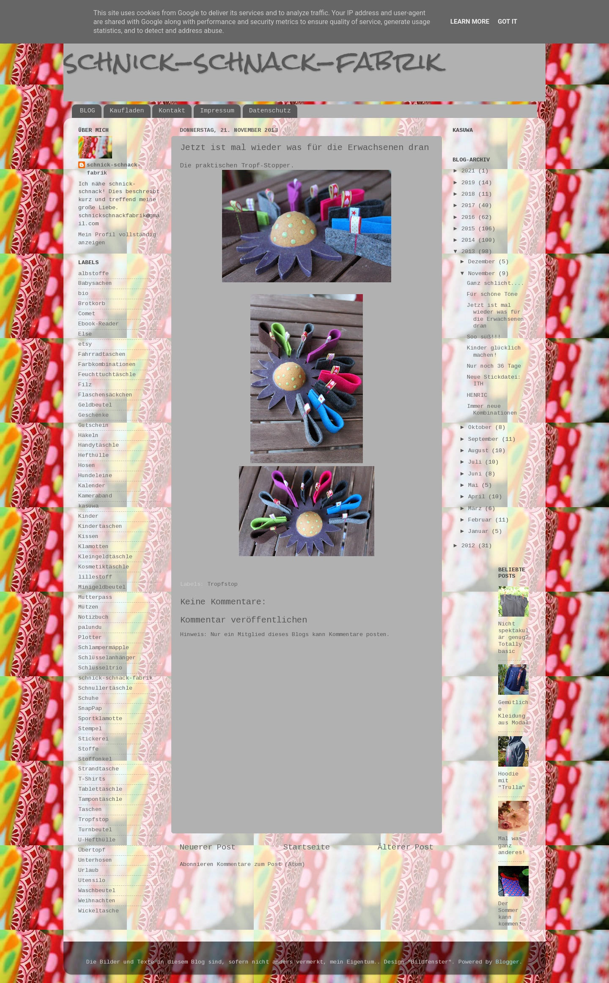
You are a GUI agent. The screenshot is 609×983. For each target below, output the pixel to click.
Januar (480, 531)
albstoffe (93, 273)
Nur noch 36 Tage (494, 366)
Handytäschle (98, 445)
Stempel (90, 729)
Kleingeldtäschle (105, 557)
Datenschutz (270, 111)
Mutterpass (95, 597)
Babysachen (95, 283)
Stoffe (88, 749)
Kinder (88, 516)
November (483, 273)
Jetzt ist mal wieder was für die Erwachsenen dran (495, 315)
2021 (469, 171)
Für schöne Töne (492, 294)
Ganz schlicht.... (495, 283)
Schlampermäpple (103, 647)
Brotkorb (91, 303)
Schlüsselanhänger (107, 658)
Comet (86, 314)
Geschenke (93, 415)
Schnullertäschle (105, 688)
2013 (469, 251)
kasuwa (88, 506)
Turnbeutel (95, 830)
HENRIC (477, 395)
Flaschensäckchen (105, 395)
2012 (469, 546)
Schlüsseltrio (100, 668)
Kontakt (172, 111)
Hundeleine (95, 475)
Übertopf (91, 850)
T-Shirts (91, 779)
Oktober (481, 427)
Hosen (86, 465)
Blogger (507, 962)
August (480, 451)
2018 (469, 194)
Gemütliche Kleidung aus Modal (513, 712)
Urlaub (88, 870)
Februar (481, 520)
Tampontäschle (100, 799)
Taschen (90, 809)
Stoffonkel (95, 759)
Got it (507, 21)
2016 (469, 217)
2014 (469, 240)
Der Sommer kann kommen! (510, 914)
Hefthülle (93, 455)
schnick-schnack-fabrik (252, 60)
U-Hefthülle (96, 840)
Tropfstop (222, 584)
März (476, 508)
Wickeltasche (98, 911)
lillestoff (95, 577)
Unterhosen (95, 860)
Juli (476, 462)
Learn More (469, 21)
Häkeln (88, 435)
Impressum (217, 111)
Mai (475, 485)
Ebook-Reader (98, 324)
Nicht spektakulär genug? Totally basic (513, 638)
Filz (85, 385)
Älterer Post (405, 847)
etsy (85, 344)
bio (83, 293)
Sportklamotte (100, 718)
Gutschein (93, 425)
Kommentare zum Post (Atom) (261, 864)
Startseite (306, 847)
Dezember (483, 262)
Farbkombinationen (107, 364)
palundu (90, 627)
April (478, 497)
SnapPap (90, 708)
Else (85, 334)
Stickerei (93, 739)
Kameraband (95, 496)
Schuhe (88, 698)
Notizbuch (93, 617)
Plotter (90, 637)
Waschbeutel (96, 890)
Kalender (91, 486)
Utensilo (91, 880)
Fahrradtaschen (102, 354)
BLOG (87, 111)
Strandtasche (98, 769)
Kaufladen (127, 111)
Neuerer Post (208, 847)
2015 (469, 229)
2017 (469, 205)
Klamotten (93, 546)
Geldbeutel (95, 405)
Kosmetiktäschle (103, 567)
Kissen (88, 536)
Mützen (88, 607)
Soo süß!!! (484, 337)
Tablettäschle (100, 789)
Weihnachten (96, 901)
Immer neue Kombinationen (492, 409)
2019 (469, 183)
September (485, 439)
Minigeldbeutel (102, 587)
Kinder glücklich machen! (494, 351)
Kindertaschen (100, 526)
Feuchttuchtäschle (107, 374)
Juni (476, 474)
